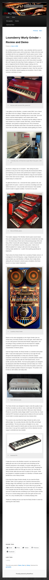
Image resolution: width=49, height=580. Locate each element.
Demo (19, 565)
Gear (23, 565)
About (13, 17)
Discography (9, 21)
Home (7, 17)
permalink (8, 567)
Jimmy (28, 565)
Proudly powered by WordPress (24, 573)
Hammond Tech (10, 24)
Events (17, 21)
